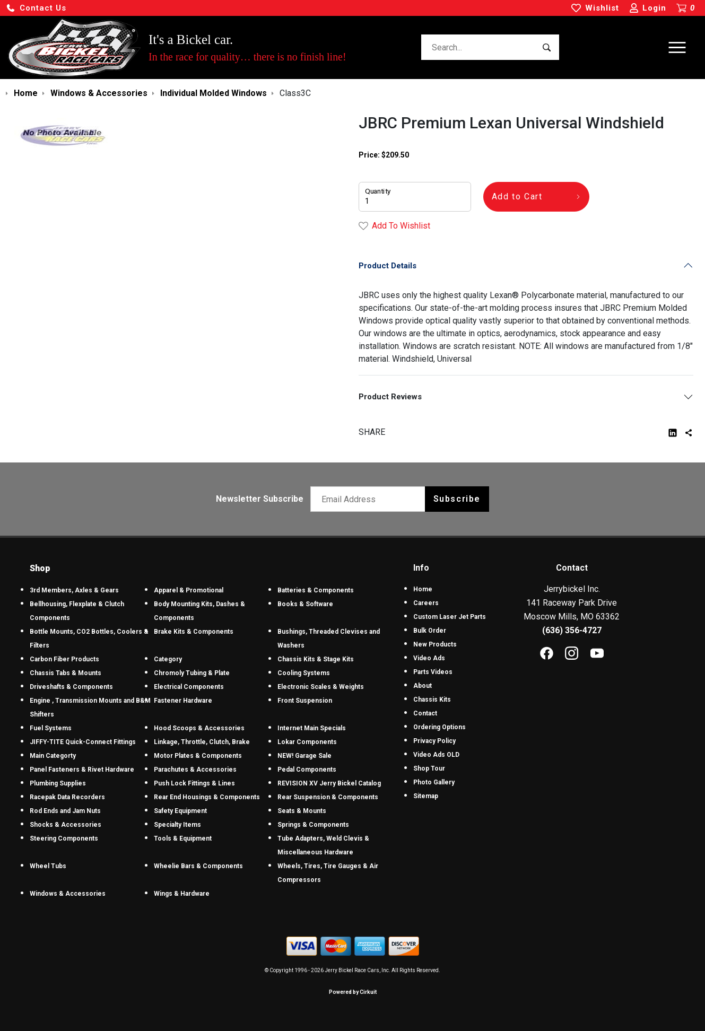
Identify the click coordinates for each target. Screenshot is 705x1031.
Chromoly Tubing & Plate (192, 673)
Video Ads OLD (436, 754)
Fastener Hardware (183, 700)
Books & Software (305, 604)
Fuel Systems (51, 728)
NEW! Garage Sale (304, 755)
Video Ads (429, 658)
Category (168, 659)
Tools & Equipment (183, 838)
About (422, 685)
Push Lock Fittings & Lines (194, 783)
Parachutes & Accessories (195, 769)
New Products (435, 644)
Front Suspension (304, 700)
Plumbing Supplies (58, 783)
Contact (425, 713)
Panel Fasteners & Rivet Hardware (82, 769)
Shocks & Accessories (65, 824)
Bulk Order (429, 630)
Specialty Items (177, 824)
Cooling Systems (303, 673)
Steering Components (64, 838)
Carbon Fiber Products (64, 659)
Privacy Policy (434, 741)
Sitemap (425, 796)
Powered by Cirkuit (353, 992)
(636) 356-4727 (572, 630)
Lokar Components (307, 742)
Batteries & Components (315, 590)
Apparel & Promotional (188, 590)
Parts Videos (432, 672)
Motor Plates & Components (198, 755)
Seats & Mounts (301, 811)
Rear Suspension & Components (327, 797)
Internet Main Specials (311, 728)
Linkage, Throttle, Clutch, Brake (202, 742)
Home (422, 589)
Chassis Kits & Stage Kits (315, 659)
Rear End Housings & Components (207, 797)
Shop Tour (429, 768)
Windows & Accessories (68, 893)
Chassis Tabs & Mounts (65, 673)
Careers (426, 603)
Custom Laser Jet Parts (449, 617)
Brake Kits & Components (193, 631)
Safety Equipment (180, 811)
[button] (36, 8)
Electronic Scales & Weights (320, 687)
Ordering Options (439, 727)
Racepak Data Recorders (67, 797)
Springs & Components (313, 824)
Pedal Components (306, 769)
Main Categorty (53, 755)
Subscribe (457, 499)
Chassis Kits (432, 699)
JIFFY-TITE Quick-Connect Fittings (83, 742)
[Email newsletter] (370, 499)
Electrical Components (189, 687)
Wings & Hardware (182, 893)
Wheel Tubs (48, 866)
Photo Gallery (434, 782)
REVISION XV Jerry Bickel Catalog (329, 783)
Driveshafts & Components (71, 687)
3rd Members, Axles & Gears (74, 590)
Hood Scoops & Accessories (199, 728)
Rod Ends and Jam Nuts (65, 811)
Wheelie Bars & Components (198, 866)
